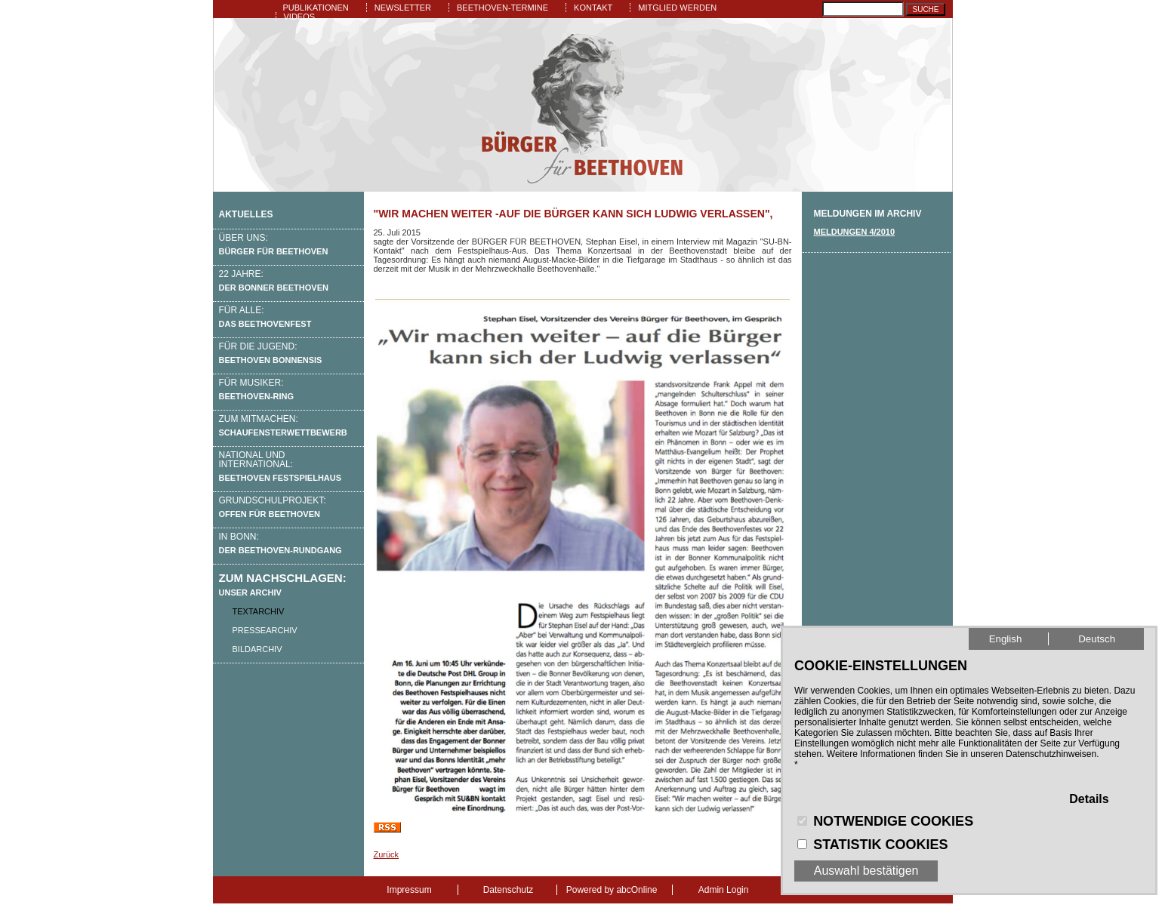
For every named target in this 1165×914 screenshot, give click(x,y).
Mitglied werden (677, 7)
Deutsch (1096, 639)
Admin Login (723, 890)
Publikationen (316, 7)
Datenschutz (508, 890)
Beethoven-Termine (502, 7)
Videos (300, 16)
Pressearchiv (265, 630)
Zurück (386, 854)
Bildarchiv (257, 649)
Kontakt (593, 7)
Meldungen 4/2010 (854, 231)
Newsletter (402, 7)
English (1005, 639)
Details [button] (1088, 798)
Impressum (409, 890)
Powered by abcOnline (612, 890)
